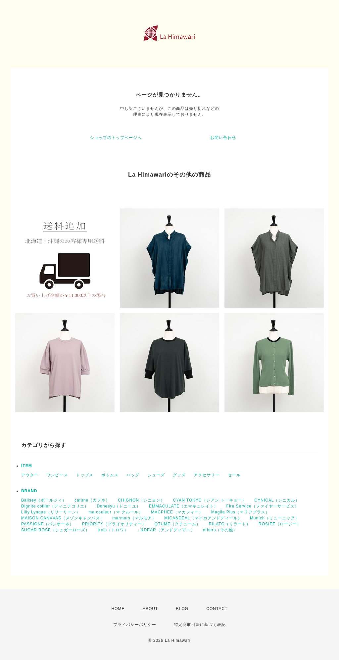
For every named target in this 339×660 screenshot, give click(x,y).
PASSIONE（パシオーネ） (47, 524)
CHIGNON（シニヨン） (141, 500)
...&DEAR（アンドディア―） (165, 530)
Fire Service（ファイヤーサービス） (262, 506)
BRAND (29, 491)
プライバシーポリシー (134, 624)
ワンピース (57, 475)
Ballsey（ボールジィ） (44, 500)
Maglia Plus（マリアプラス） (240, 512)
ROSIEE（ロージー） (280, 524)
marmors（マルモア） (134, 518)
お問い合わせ (223, 137)
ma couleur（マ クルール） (115, 512)
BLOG (182, 608)
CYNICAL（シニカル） (277, 500)
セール (234, 475)
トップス (84, 475)
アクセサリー (206, 475)
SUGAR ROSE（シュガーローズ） (55, 530)
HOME (118, 608)
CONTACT (216, 608)
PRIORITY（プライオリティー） (114, 524)
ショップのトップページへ (116, 137)
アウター (29, 475)
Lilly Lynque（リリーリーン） (50, 512)
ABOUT (150, 608)
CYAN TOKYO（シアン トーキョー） (209, 500)
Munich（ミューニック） (274, 518)
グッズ (179, 475)
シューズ (156, 475)
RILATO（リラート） (230, 524)
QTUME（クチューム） (178, 524)
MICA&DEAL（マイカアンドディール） (203, 518)
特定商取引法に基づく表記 (200, 624)
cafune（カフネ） (92, 500)
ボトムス (110, 475)
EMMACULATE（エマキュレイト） (183, 506)
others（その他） (220, 530)
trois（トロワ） (113, 530)
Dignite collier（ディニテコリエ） (55, 506)
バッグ (132, 475)
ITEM (26, 465)
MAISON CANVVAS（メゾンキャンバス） (62, 518)
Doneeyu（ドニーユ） (119, 506)
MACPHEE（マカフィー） (177, 512)
